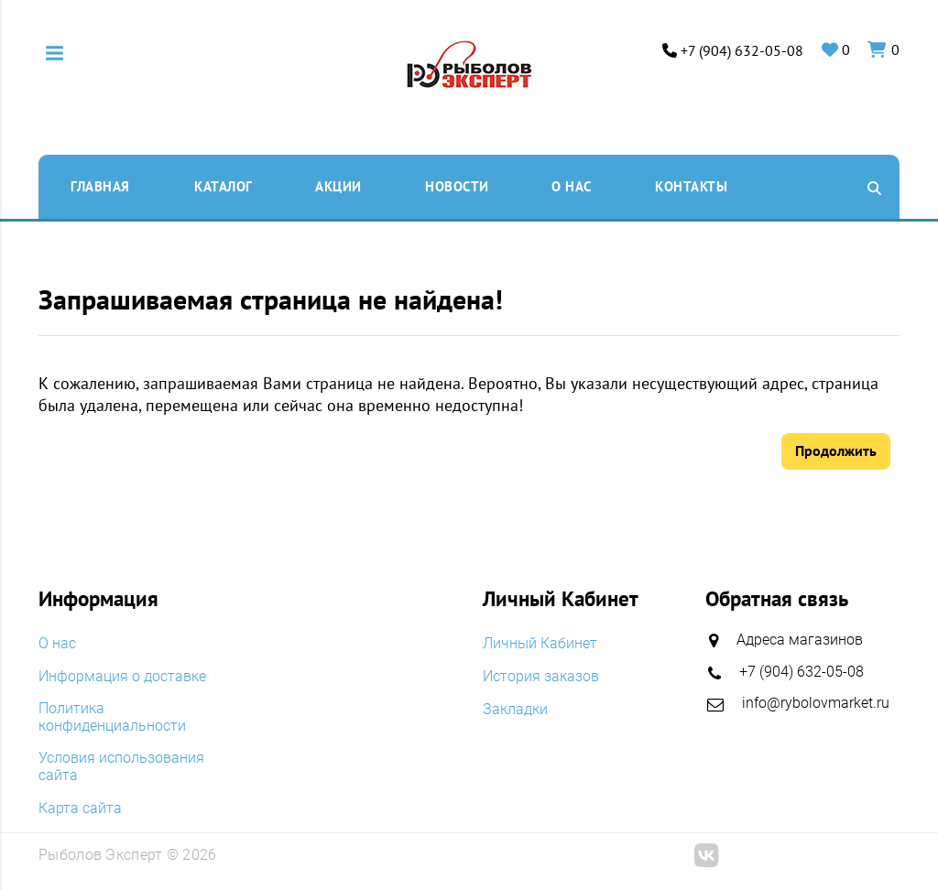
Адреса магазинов (799, 639)
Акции (338, 186)
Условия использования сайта (121, 765)
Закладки (515, 707)
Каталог (223, 186)
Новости (457, 186)
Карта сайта (80, 806)
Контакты (691, 186)
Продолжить (836, 450)
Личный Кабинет (540, 643)
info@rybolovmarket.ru (815, 702)
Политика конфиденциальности (112, 716)
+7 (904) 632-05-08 (742, 51)
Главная (100, 186)
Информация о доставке (122, 675)
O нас (571, 186)
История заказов (541, 675)
